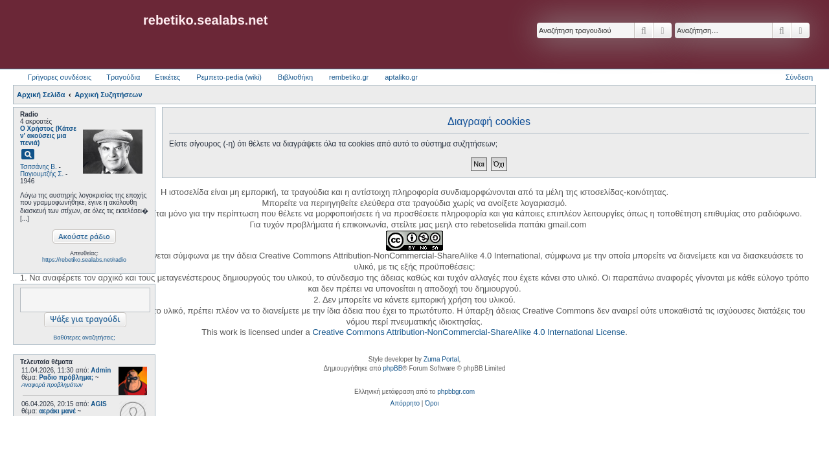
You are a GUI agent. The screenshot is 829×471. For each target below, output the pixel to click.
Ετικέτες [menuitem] (167, 77)
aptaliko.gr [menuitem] (401, 77)
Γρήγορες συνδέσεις (59, 77)
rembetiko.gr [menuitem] (349, 77)
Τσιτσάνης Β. (38, 166)
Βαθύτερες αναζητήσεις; (84, 337)
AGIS (98, 404)
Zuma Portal (441, 359)
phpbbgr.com (456, 391)
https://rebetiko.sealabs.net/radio (84, 260)
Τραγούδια (123, 77)
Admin (101, 370)
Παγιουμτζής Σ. (41, 174)
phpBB (392, 368)
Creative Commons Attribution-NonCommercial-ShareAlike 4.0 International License (468, 332)
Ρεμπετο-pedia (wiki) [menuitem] (229, 77)
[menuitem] (405, 403)
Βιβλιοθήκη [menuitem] (295, 77)
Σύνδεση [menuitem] (799, 77)
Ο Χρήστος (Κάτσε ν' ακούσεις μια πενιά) (48, 135)
